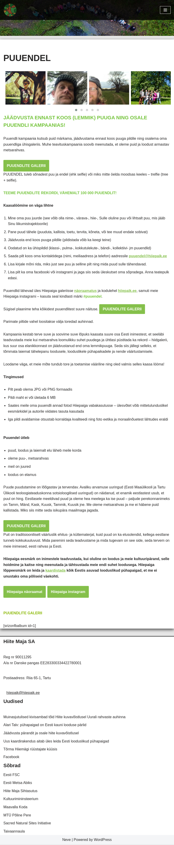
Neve (66, 840)
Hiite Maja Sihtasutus (20, 791)
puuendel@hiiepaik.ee (148, 256)
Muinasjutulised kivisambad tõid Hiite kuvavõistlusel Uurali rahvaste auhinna (64, 717)
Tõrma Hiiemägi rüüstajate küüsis (30, 750)
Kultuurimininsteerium (20, 799)
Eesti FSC (11, 775)
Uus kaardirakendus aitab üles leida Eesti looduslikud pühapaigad (56, 742)
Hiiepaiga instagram (68, 592)
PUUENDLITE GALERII (26, 166)
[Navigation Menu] (165, 10)
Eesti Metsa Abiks (17, 783)
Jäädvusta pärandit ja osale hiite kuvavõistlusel (41, 733)
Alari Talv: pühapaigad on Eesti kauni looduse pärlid (44, 725)
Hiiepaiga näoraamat (24, 592)
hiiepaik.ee (127, 291)
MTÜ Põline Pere (17, 816)
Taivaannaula (14, 832)
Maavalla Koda (15, 807)
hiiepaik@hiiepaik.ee (23, 693)
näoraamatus (85, 291)
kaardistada (56, 571)
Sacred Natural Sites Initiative (27, 824)
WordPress (103, 840)
